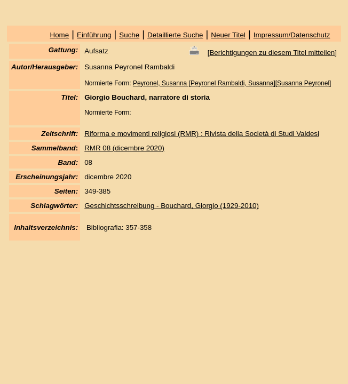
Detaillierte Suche (175, 35)
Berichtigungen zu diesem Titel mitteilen (272, 53)
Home (59, 35)
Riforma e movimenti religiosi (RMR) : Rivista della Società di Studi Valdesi (201, 134)
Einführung (94, 35)
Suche (129, 35)
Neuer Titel (228, 35)
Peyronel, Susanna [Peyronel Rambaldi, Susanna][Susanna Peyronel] (232, 83)
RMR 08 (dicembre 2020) (124, 148)
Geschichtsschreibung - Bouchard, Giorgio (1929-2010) (171, 206)
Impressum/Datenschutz (292, 35)
